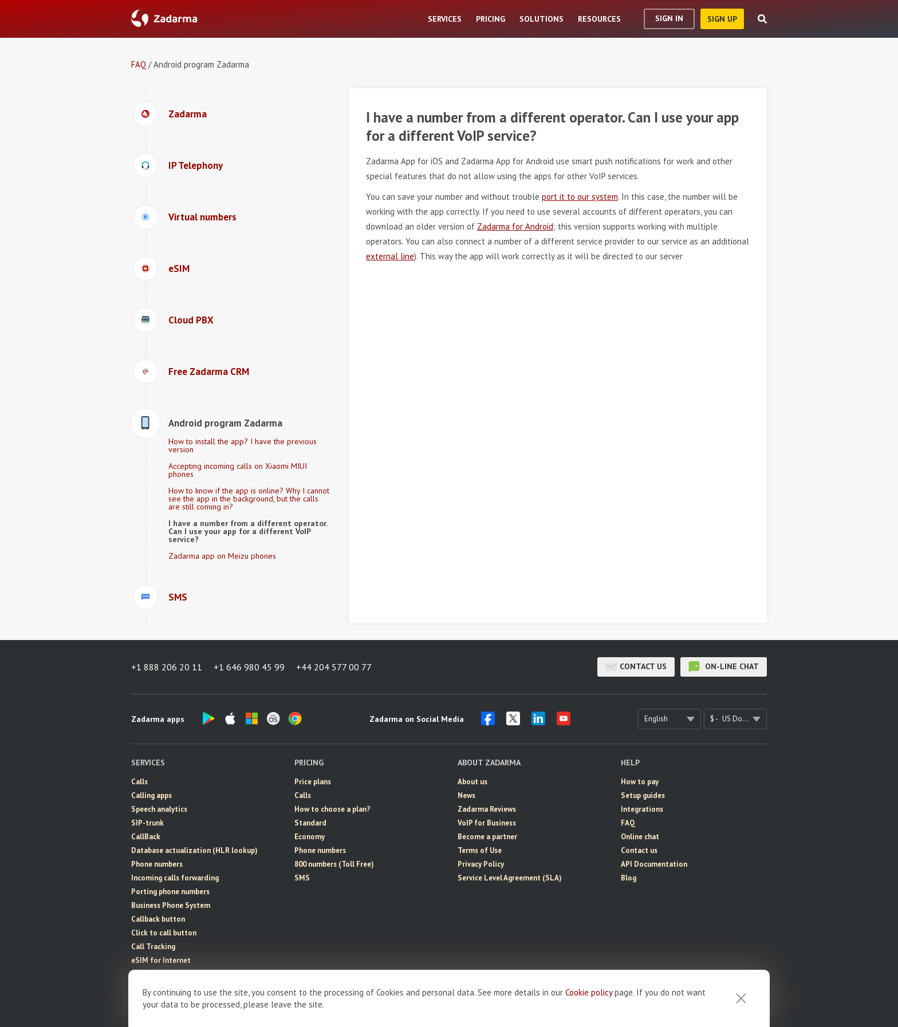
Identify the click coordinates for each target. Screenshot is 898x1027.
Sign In (669, 18)
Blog (628, 878)
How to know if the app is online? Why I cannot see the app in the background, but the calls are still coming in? (248, 498)
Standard (310, 823)
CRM (139, 988)
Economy (309, 837)
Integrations (642, 809)
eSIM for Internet (161, 960)
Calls (139, 782)
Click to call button (163, 933)
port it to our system (580, 196)
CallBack (145, 837)
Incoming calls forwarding (175, 878)
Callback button (158, 919)
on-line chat (723, 667)
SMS (139, 974)
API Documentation (654, 864)
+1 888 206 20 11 (166, 667)
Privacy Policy (481, 864)
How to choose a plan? (332, 809)
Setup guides (643, 795)
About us (472, 782)
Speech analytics (159, 809)
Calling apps (151, 795)
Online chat (640, 837)
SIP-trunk (147, 823)
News (466, 795)
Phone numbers (157, 864)
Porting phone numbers (170, 891)
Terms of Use (480, 850)
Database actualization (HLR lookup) (194, 850)
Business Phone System (170, 905)
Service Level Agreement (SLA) (510, 878)
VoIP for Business (487, 823)
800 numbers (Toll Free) (334, 864)
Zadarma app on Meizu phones (222, 556)
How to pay (640, 782)
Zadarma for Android (515, 226)
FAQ (138, 64)
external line (390, 256)
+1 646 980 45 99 (249, 667)
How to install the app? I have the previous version (242, 445)
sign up (722, 19)
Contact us (636, 667)
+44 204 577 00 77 (334, 667)
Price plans (312, 782)
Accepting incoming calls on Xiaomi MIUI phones (237, 470)
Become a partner (487, 837)
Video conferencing (164, 1001)
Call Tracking (153, 946)
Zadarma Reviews (487, 809)
